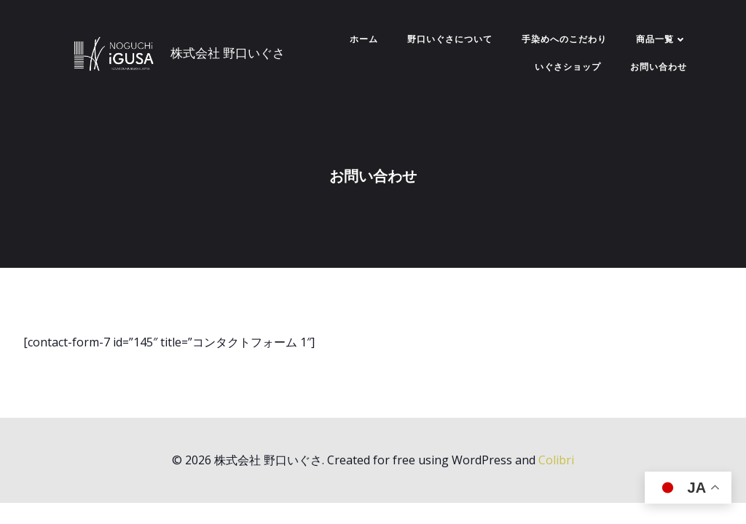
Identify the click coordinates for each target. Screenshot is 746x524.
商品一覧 (661, 39)
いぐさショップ (568, 66)
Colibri (556, 460)
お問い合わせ (658, 66)
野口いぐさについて (449, 39)
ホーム (364, 39)
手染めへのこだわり (564, 39)
